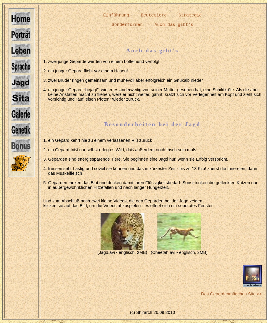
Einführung (116, 15)
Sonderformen (127, 24)
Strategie (190, 15)
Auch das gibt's (173, 24)
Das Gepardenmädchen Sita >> (231, 294)
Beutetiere (154, 15)
